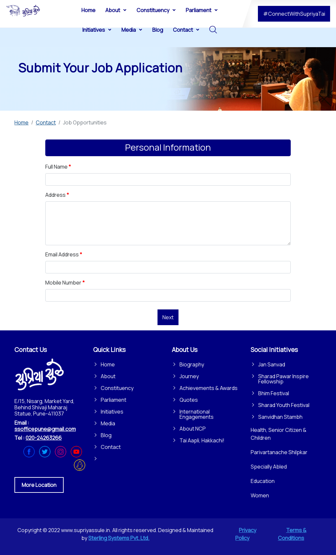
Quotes (188, 399)
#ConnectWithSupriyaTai (294, 13)
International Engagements (196, 414)
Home (108, 364)
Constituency (117, 388)
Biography (191, 364)
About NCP (192, 428)
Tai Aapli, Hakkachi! (201, 440)
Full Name (58, 166)
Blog (106, 435)
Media (108, 423)
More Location (39, 485)
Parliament (113, 399)
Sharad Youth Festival (283, 405)
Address (57, 194)
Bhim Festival (273, 393)
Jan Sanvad (271, 364)
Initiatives (112, 411)
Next (168, 317)
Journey (189, 376)
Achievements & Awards (208, 388)
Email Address (63, 254)
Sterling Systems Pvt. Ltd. (118, 538)
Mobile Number (65, 282)
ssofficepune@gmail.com (45, 429)
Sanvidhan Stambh (280, 416)
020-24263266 (44, 437)
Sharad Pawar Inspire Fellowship (283, 379)
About (108, 376)
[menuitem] (88, 10)
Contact (111, 447)
